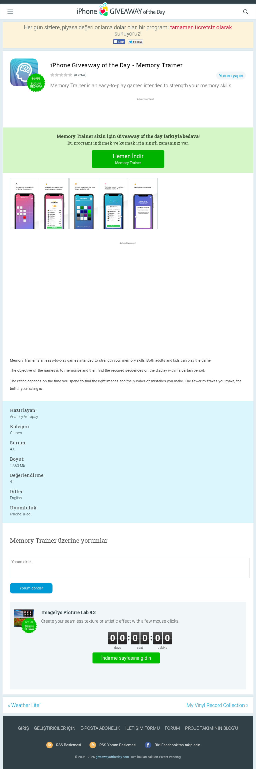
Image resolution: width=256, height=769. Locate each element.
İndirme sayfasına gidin (126, 658)
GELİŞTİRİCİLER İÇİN (55, 728)
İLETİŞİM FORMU (142, 728)
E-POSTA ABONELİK (100, 728)
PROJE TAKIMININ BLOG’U (211, 728)
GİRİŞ (23, 728)
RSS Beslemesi (68, 745)
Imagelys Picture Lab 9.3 (68, 612)
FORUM (172, 728)
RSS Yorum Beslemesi (118, 745)
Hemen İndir (128, 159)
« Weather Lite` (24, 705)
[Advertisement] (148, 113)
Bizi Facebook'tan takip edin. (178, 745)
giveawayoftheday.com (112, 757)
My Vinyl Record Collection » (217, 705)
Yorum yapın (231, 75)
